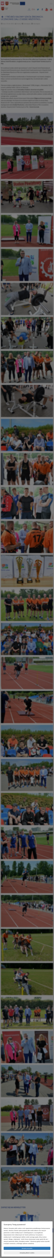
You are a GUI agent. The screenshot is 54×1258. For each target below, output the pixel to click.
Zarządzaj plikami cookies (27, 1253)
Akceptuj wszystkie (27, 1248)
